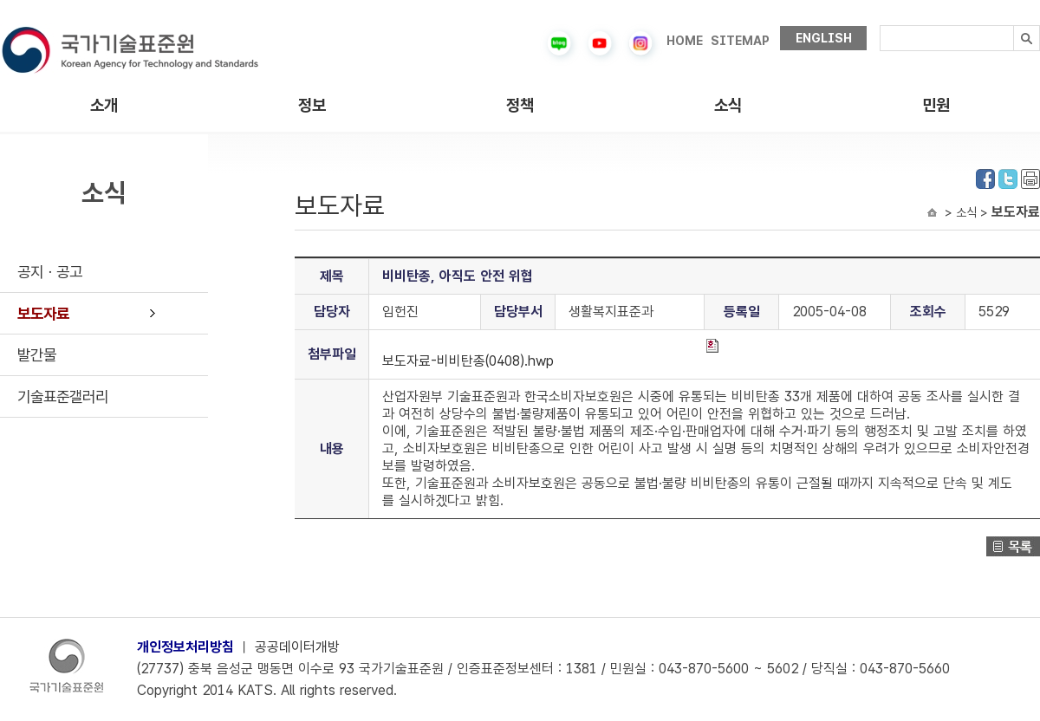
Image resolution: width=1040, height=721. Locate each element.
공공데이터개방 (297, 647)
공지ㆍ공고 (49, 272)
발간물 (36, 355)
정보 (312, 105)
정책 (520, 105)
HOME (684, 41)
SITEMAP (740, 41)
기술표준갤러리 (62, 396)
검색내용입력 (880, 25)
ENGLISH (824, 38)
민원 (936, 105)
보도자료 (43, 313)
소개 (104, 105)
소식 (728, 105)
